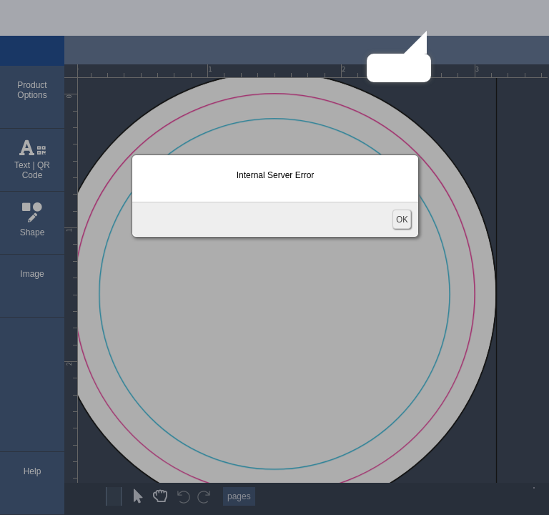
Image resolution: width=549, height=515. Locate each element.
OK (401, 219)
